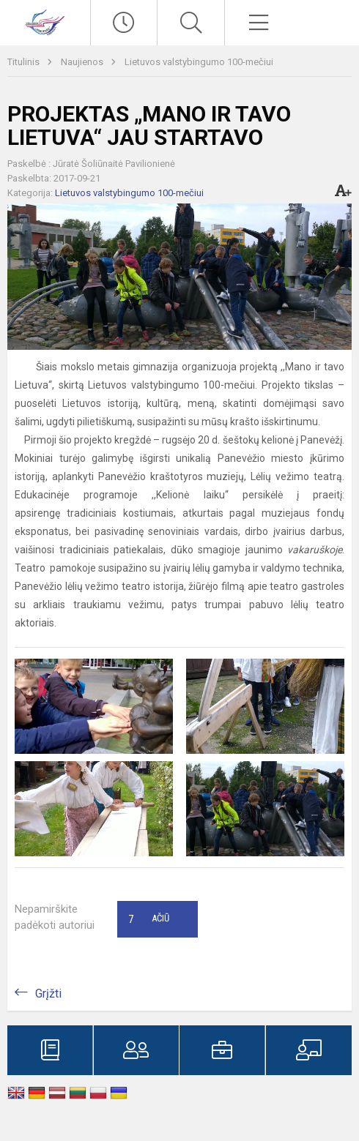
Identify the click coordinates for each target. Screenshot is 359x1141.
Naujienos (83, 61)
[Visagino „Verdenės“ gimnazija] (44, 21)
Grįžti (48, 993)
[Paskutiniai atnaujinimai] (124, 22)
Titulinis (24, 61)
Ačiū (148, 919)
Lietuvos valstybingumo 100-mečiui (199, 61)
